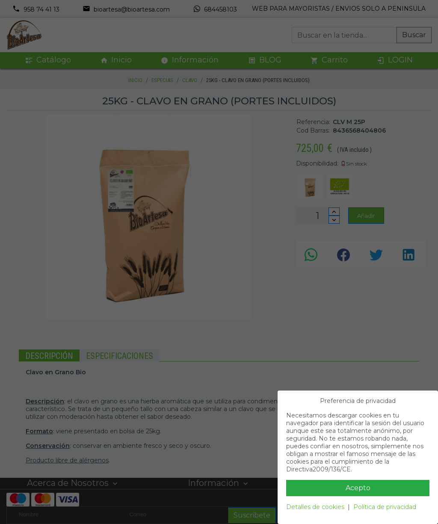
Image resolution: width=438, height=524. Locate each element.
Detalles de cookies (315, 507)
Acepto (358, 488)
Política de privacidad (384, 507)
